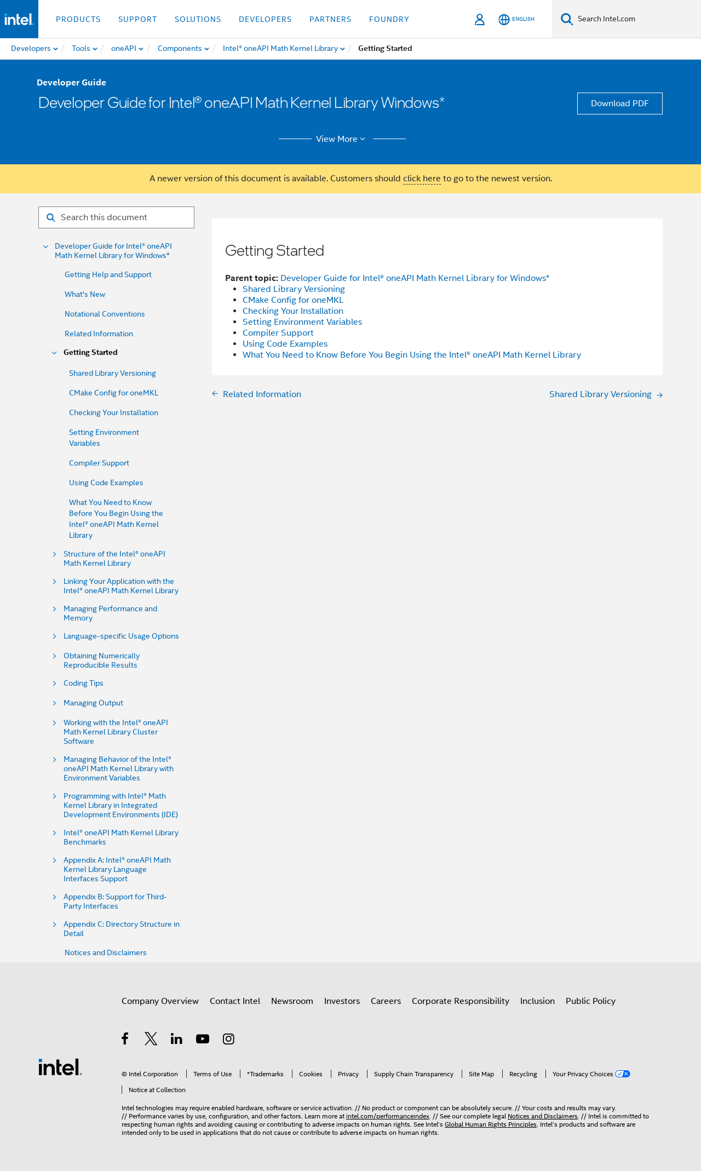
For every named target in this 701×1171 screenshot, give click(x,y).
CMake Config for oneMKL (113, 393)
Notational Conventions (105, 314)
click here (422, 178)
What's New (85, 294)
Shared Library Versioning (112, 373)
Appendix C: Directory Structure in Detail (122, 929)
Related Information (99, 333)
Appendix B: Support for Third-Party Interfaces (115, 901)
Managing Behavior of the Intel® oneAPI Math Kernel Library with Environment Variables (119, 769)
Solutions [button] (198, 19)
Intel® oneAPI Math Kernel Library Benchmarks (121, 837)
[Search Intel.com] (637, 19)
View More (342, 139)
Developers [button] (265, 19)
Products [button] (78, 19)
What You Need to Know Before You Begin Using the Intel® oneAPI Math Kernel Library (412, 354)
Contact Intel (235, 1001)
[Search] (567, 19)
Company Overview (160, 1001)
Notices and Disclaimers (106, 952)
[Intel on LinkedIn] (177, 1041)
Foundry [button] (389, 19)
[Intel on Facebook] (125, 1041)
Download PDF (620, 103)
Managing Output (93, 703)
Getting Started (91, 352)
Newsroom (292, 1001)
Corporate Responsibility (460, 1001)
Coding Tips (84, 683)
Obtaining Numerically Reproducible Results (102, 660)
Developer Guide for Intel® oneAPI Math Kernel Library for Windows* (113, 251)
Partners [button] (330, 19)
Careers (386, 1001)
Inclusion (537, 1001)
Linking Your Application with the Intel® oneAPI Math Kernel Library (121, 586)
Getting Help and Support (108, 274)
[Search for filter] (116, 217)
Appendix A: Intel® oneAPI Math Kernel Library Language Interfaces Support (117, 869)
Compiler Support (99, 463)
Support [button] (137, 19)
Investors (342, 1001)
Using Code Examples (106, 482)
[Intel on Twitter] (151, 1041)
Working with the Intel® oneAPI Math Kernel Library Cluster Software (116, 732)
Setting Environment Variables (302, 322)
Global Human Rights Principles (491, 1124)
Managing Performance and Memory (110, 613)
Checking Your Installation (113, 412)
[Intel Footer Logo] (60, 1066)
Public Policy (591, 1001)
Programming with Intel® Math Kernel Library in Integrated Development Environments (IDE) (121, 805)
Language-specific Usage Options (121, 636)
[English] (516, 19)
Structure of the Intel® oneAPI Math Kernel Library (114, 558)
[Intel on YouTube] (203, 1041)
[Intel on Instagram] (229, 1041)
